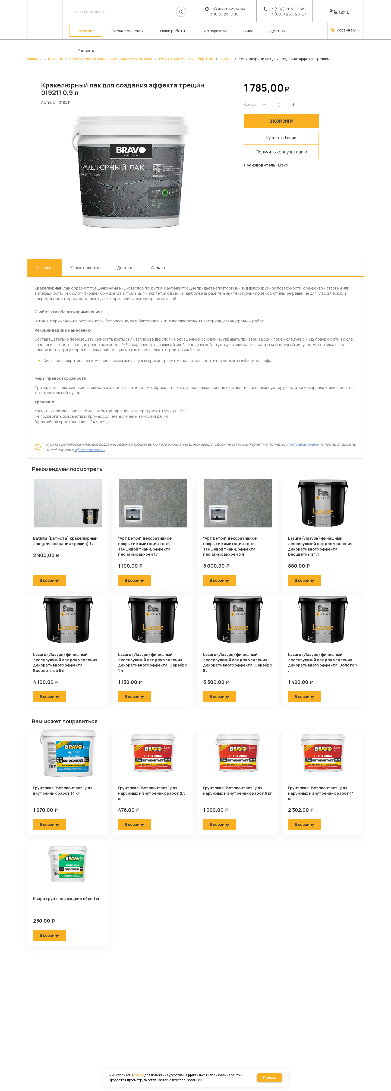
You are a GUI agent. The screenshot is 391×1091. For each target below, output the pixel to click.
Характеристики (85, 257)
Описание (45, 257)
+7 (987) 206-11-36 (287, 8)
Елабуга (341, 12)
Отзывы (158, 257)
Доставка (126, 257)
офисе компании (89, 439)
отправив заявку (304, 434)
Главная (34, 58)
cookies (138, 1075)
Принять (269, 1078)
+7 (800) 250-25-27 (287, 14)
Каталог (55, 58)
